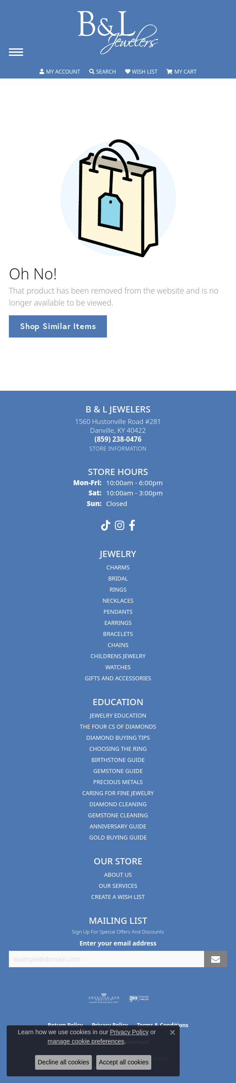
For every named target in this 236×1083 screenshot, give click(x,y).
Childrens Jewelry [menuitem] (118, 656)
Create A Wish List (118, 897)
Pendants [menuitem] (118, 612)
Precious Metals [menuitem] (118, 782)
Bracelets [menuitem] (118, 634)
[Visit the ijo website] (139, 998)
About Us (118, 875)
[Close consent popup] (172, 1032)
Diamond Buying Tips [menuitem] (118, 738)
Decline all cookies (63, 1062)
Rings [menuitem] (118, 589)
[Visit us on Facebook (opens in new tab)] (132, 525)
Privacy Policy (129, 1032)
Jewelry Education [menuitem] (118, 715)
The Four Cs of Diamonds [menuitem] (118, 726)
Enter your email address (118, 943)
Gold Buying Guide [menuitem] (118, 837)
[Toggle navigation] (16, 52)
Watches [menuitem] (117, 667)
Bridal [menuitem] (118, 578)
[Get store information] (118, 448)
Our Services (118, 886)
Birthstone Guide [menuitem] (118, 760)
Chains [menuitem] (118, 645)
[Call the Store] (118, 439)
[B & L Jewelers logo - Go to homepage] (118, 32)
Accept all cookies (124, 1062)
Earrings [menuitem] (118, 623)
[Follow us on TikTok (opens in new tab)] (105, 525)
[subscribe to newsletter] (215, 959)
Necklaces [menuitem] (118, 600)
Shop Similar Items (58, 326)
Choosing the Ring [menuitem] (118, 749)
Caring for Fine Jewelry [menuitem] (118, 793)
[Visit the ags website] (103, 998)
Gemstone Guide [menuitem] (118, 771)
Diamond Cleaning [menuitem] (117, 804)
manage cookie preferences (85, 1041)
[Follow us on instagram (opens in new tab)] (119, 525)
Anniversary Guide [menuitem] (118, 826)
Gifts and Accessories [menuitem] (118, 678)
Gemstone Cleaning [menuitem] (118, 815)
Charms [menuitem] (118, 567)
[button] (59, 71)
